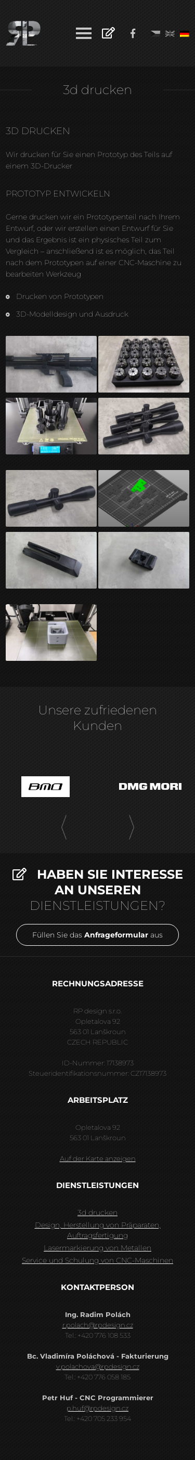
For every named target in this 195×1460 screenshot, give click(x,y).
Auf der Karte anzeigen (98, 1158)
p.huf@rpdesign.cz (97, 1408)
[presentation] (64, 827)
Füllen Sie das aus (97, 935)
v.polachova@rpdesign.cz (97, 1366)
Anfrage (108, 32)
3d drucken (97, 1212)
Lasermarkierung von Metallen (97, 1248)
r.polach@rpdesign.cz (97, 1325)
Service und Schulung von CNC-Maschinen (97, 1260)
